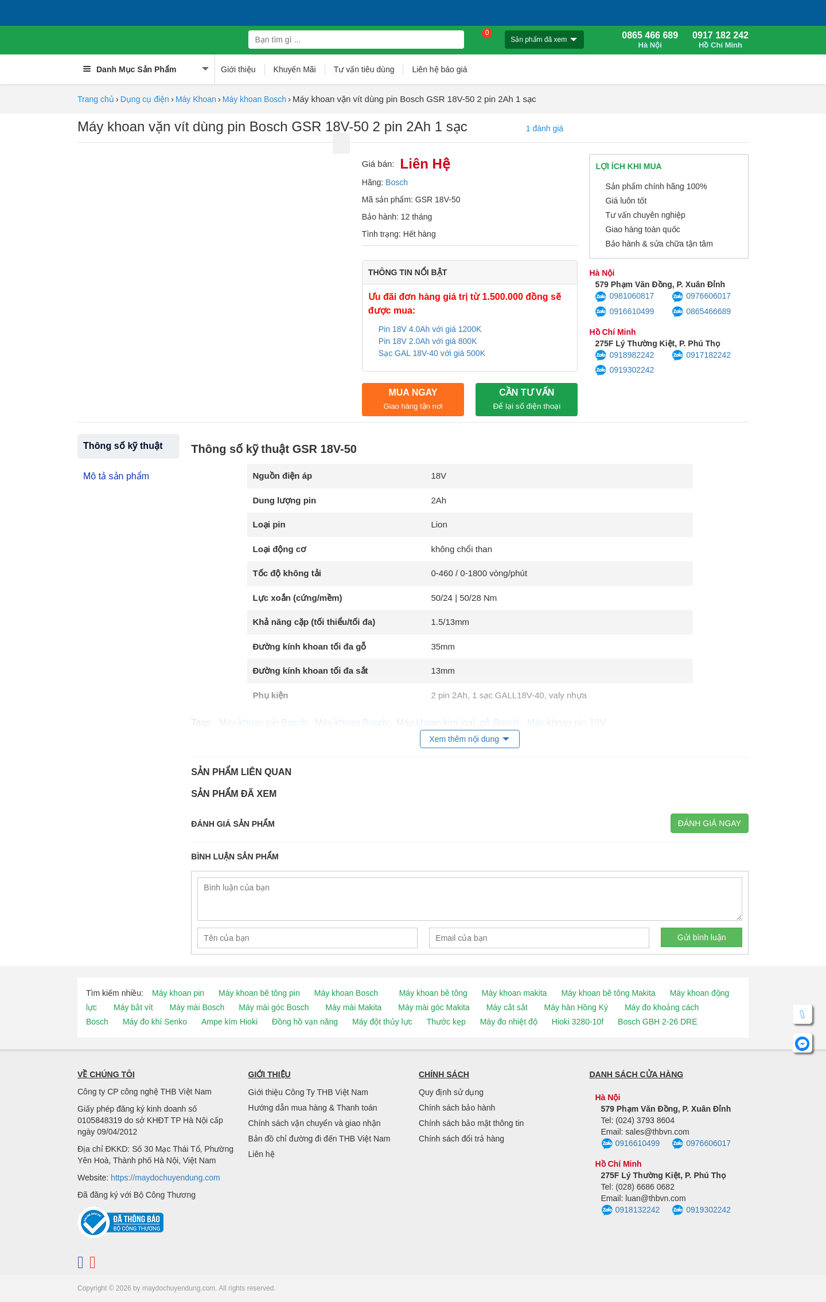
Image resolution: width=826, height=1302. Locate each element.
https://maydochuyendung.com (165, 1177)
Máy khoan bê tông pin (259, 993)
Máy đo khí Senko (155, 1021)
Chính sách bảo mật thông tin (471, 1123)
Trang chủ (95, 99)
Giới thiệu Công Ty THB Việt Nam (308, 1092)
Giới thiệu (238, 69)
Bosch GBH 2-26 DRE (658, 1021)
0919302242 (624, 370)
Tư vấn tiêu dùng (364, 69)
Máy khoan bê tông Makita (608, 993)
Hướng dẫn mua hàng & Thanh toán (312, 1107)
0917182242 (701, 355)
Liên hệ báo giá (439, 69)
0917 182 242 (720, 40)
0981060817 (624, 297)
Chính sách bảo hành (457, 1107)
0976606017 (701, 297)
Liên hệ (261, 1154)
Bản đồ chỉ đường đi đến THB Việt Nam (319, 1138)
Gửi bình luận (701, 937)
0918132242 (630, 1210)
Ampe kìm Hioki (229, 1021)
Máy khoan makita (514, 993)
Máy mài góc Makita (433, 1007)
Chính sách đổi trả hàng (461, 1138)
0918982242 (624, 355)
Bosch (396, 182)
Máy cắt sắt (507, 1007)
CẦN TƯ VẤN (526, 399)
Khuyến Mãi (295, 69)
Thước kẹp (446, 1021)
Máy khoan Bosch (254, 99)
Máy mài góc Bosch (274, 1007)
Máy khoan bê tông (433, 993)
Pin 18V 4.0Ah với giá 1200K (430, 329)
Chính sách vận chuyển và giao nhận (314, 1123)
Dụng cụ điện (144, 99)
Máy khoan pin (178, 993)
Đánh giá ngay (709, 823)
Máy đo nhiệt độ (508, 1021)
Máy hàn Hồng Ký (576, 1007)
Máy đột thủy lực (382, 1021)
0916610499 (624, 312)
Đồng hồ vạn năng (305, 1021)
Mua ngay (412, 399)
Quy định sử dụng (451, 1092)
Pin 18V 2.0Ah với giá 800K (428, 341)
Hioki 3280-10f (577, 1021)
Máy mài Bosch (197, 1007)
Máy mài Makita (353, 1007)
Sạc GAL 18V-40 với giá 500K (433, 353)
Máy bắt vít (133, 1007)
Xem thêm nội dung (464, 739)
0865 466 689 (650, 40)
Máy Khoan (196, 99)
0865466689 (701, 312)
